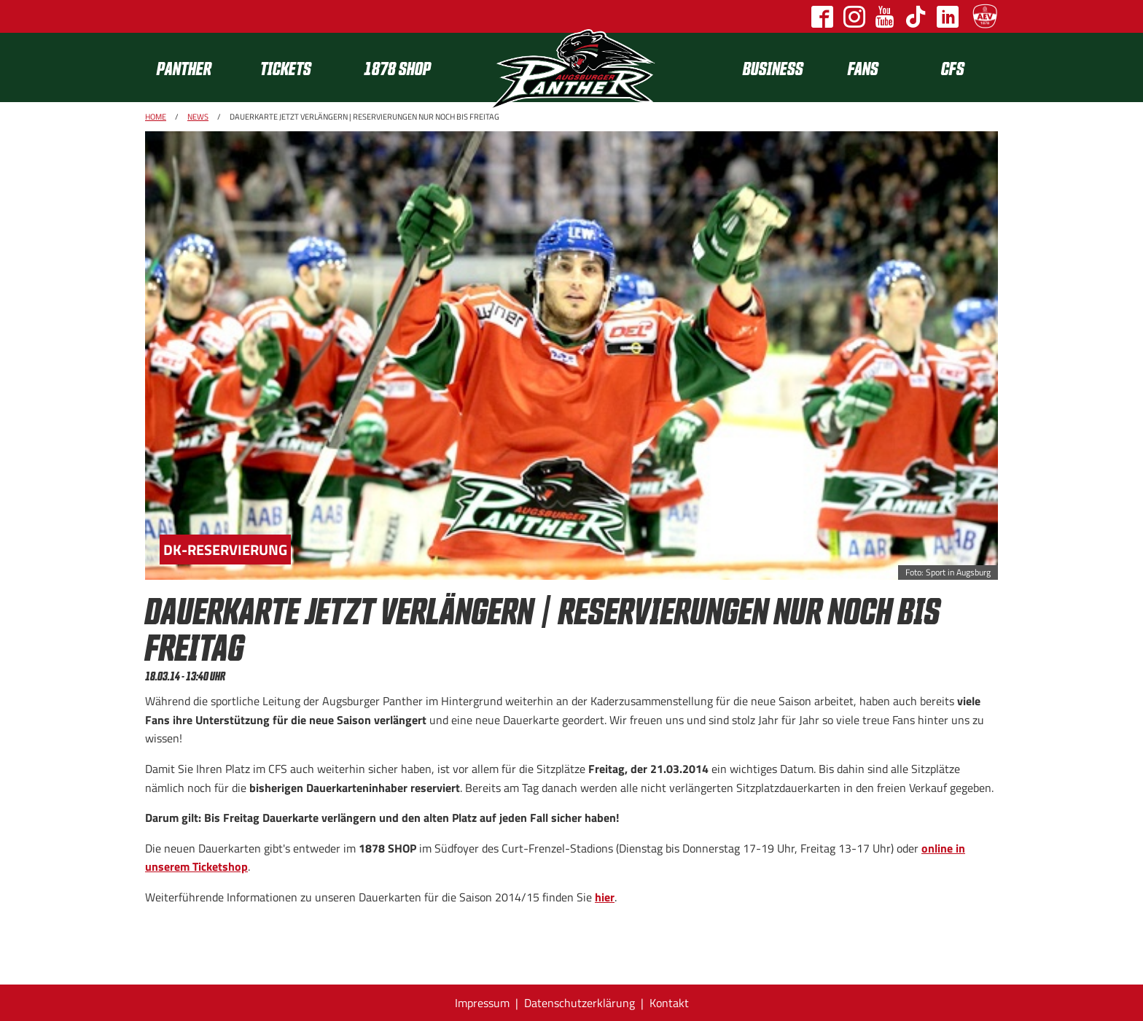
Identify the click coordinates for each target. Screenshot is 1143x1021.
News (197, 117)
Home (155, 117)
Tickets (285, 67)
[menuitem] (197, 67)
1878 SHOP (397, 67)
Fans (863, 67)
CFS (952, 67)
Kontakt (669, 1003)
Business (773, 67)
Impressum (482, 1003)
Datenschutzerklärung (579, 1003)
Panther (184, 67)
